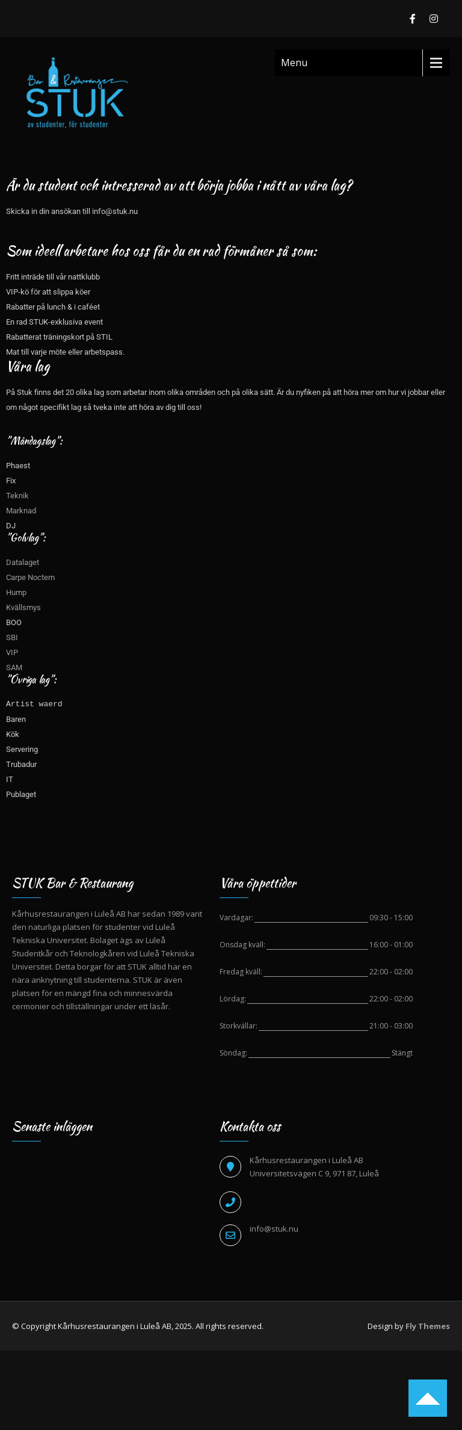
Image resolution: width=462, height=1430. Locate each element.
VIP (12, 652)
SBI (12, 637)
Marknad (21, 510)
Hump (16, 592)
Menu (294, 62)
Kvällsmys (23, 607)
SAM (15, 667)
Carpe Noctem (30, 577)
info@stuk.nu (274, 1228)
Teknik (17, 495)
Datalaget (22, 562)
